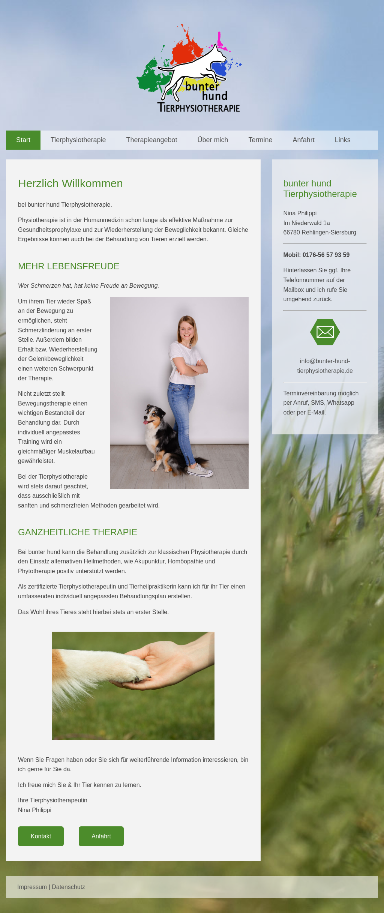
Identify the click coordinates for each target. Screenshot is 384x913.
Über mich (213, 140)
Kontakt (41, 836)
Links (343, 140)
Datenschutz (68, 887)
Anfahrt (304, 140)
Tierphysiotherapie (78, 140)
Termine (261, 140)
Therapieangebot (151, 140)
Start (23, 140)
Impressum (32, 887)
